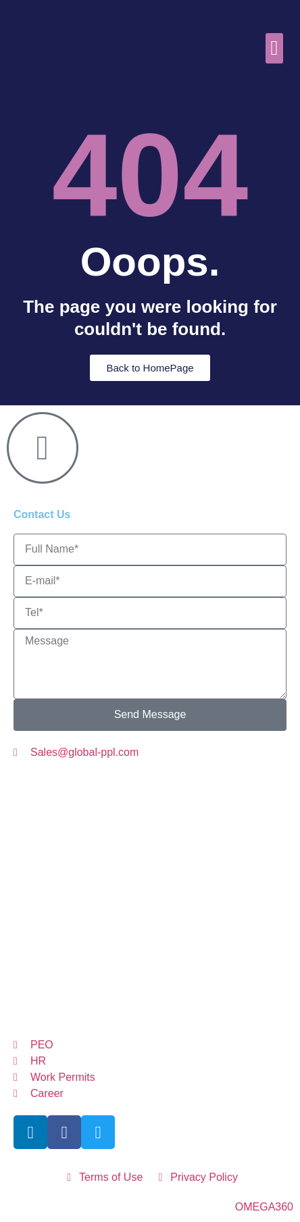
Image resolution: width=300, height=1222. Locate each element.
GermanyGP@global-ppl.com (182, 885)
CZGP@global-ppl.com (195, 807)
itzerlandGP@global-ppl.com (185, 953)
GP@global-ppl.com (142, 979)
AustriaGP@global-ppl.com (148, 782)
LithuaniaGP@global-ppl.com (134, 859)
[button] (274, 48)
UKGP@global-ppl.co (210, 1005)
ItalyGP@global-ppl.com (132, 833)
